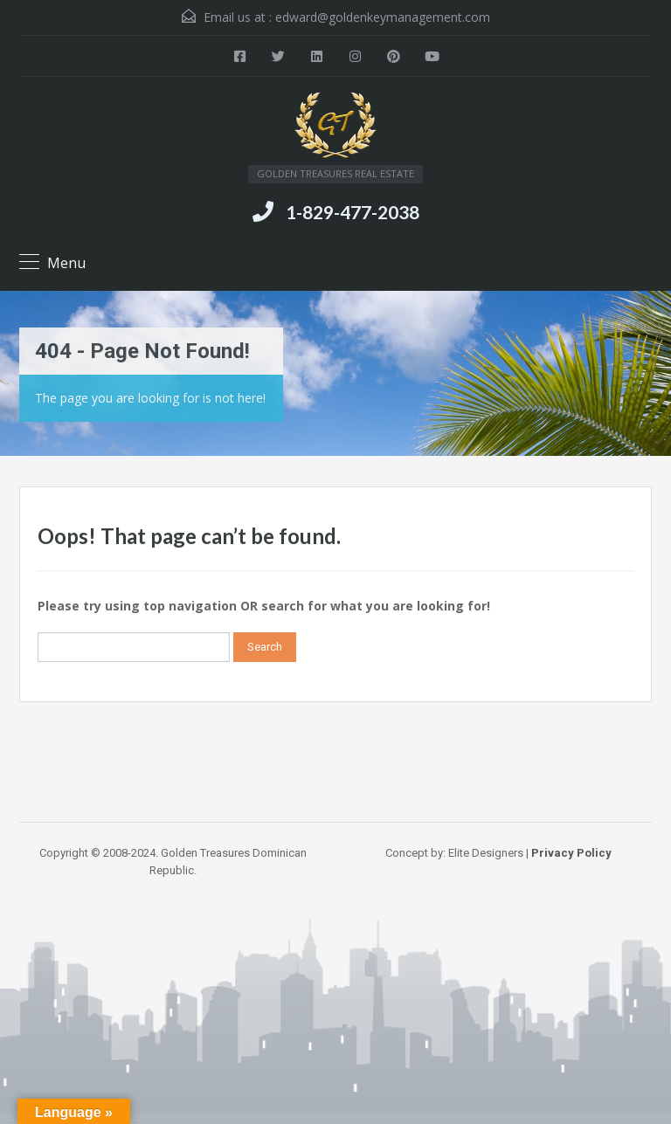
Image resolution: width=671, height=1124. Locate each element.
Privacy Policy (571, 852)
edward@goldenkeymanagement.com (382, 17)
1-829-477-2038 (352, 212)
